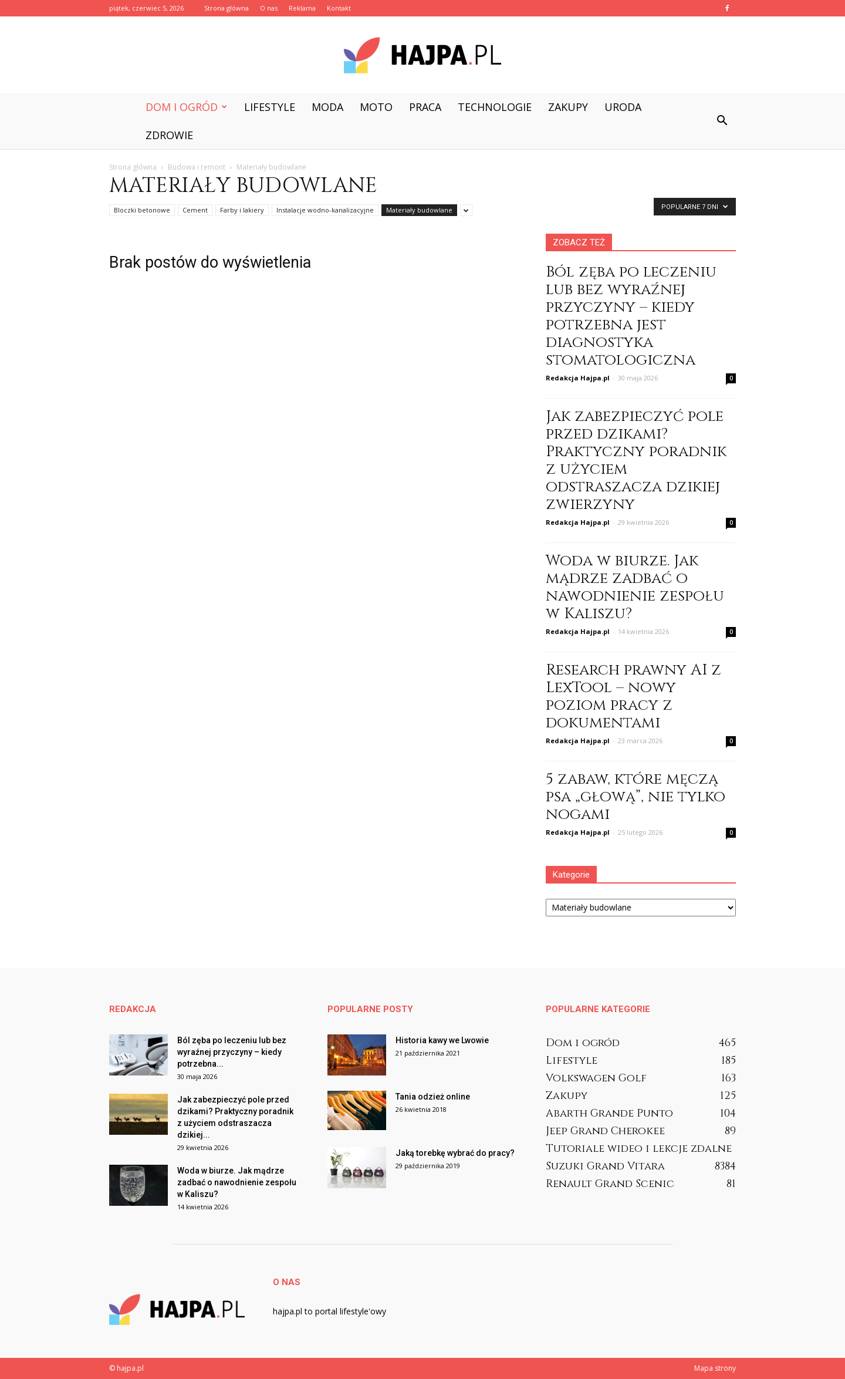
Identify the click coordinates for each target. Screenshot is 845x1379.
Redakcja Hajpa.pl (578, 377)
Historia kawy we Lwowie (442, 1040)
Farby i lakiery (242, 209)
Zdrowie (169, 135)
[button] (722, 121)
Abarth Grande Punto (609, 1113)
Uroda (622, 107)
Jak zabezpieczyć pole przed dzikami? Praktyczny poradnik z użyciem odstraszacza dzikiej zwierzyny (636, 460)
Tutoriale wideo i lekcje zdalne (639, 1148)
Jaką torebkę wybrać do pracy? (455, 1153)
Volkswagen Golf (596, 1078)
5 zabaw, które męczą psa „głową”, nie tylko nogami (635, 797)
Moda (327, 107)
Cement (195, 209)
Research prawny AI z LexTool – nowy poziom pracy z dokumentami (633, 696)
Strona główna (226, 8)
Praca (425, 107)
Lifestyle (269, 107)
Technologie (495, 107)
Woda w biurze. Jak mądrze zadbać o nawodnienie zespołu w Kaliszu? (635, 587)
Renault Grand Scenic (610, 1183)
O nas (269, 8)
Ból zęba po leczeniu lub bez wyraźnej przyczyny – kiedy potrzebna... (231, 1052)
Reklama (302, 8)
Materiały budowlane (419, 209)
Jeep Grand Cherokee (605, 1131)
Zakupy (568, 107)
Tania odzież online (433, 1096)
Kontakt (339, 8)
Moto (376, 107)
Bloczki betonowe (142, 209)
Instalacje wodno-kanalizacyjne (325, 209)
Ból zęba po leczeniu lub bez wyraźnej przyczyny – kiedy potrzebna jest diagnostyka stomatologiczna (631, 316)
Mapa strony (715, 1368)
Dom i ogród (186, 107)
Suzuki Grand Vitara (605, 1166)
